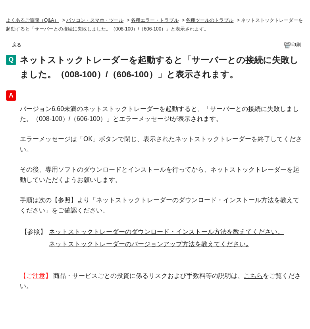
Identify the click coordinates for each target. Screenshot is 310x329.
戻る (16, 45)
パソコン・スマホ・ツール (94, 20)
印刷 (296, 45)
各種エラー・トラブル (155, 20)
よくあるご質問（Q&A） (32, 20)
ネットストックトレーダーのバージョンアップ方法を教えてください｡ (149, 244)
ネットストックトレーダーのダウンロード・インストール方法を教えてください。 (166, 231)
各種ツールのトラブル (209, 20)
